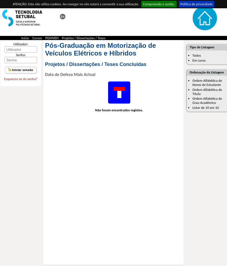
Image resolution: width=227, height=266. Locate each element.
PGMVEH (51, 38)
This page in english (62, 16)
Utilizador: (20, 44)
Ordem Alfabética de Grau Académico (207, 100)
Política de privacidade (196, 4)
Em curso (199, 60)
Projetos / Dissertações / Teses (84, 38)
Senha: (20, 55)
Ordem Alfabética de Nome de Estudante (207, 82)
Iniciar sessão (20, 70)
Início (25, 38)
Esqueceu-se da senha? (20, 79)
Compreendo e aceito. (159, 4)
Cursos (37, 38)
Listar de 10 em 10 (205, 108)
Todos (196, 55)
